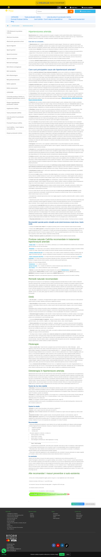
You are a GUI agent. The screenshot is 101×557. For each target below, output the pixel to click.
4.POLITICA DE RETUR (12, 518)
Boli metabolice (11, 71)
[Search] (71, 11)
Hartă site (32, 516)
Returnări (32, 515)
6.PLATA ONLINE (10, 521)
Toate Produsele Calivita (77, 504)
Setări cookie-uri (10, 529)
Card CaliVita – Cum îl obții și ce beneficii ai (48, 19)
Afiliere (54, 516)
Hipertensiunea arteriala (28, 25)
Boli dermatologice (12, 62)
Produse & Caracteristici (77, 19)
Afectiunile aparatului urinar (15, 41)
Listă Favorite (79, 516)
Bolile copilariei (11, 84)
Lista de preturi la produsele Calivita (59, 17)
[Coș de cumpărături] (87, 7)
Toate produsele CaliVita (33, 17)
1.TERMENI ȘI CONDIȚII (12, 513)
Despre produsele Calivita (14, 133)
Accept (62, 554)
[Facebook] (54, 545)
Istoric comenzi (79, 515)
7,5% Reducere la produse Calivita (14, 32)
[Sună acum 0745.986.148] (50, 3)
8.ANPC (8, 524)
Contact (31, 513)
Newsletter (78, 518)
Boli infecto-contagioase (14, 67)
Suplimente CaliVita (12, 108)
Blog (12, 21)
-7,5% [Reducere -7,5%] (59, 7)
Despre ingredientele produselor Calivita (13, 103)
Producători (55, 513)
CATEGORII (14, 17)
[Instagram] (62, 545)
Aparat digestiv (11, 46)
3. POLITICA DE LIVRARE (12, 516)
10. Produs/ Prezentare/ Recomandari (15, 527)
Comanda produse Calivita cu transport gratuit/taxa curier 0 (16, 97)
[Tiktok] (67, 545)
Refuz (68, 554)
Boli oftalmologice (12, 75)
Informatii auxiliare (15, 25)
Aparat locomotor (12, 54)
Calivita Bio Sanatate (90, 504)
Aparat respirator (12, 58)
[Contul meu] (74, 7)
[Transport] (65, 7)
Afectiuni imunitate (12, 37)
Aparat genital (11, 50)
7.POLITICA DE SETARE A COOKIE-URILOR (16, 522)
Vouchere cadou (56, 515)
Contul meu (78, 513)
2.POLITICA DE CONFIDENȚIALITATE (15, 515)
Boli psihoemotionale (13, 80)
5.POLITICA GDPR (11, 519)
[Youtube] (58, 545)
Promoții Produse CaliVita (19, 19)
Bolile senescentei (12, 88)
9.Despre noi (9, 525)
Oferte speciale (56, 518)
